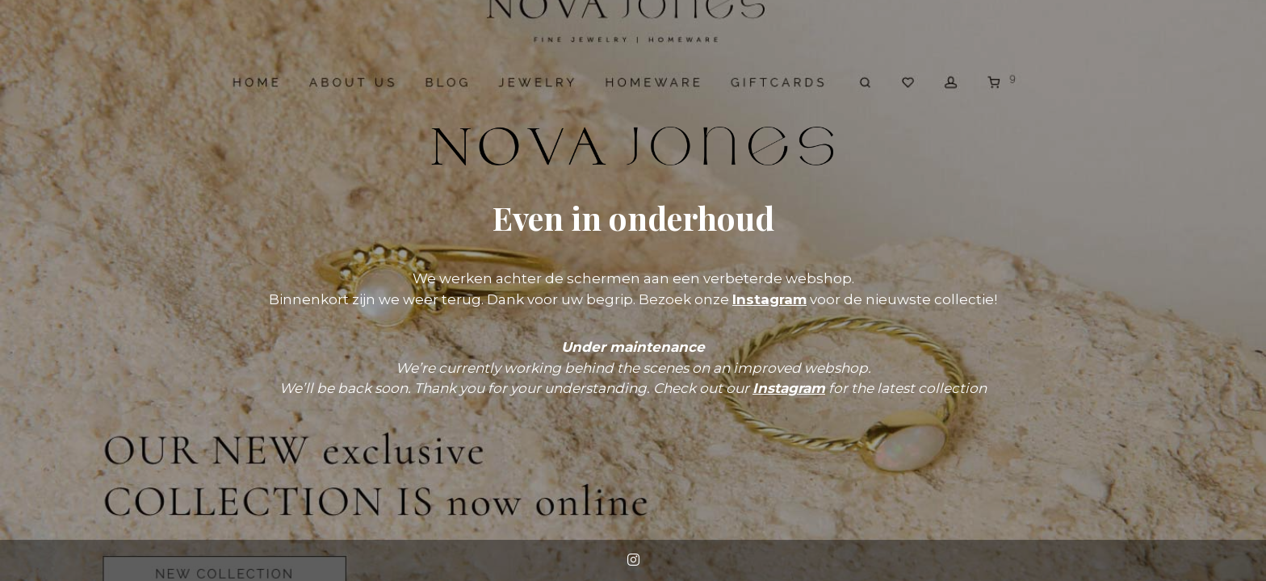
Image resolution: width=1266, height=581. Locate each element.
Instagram (769, 299)
